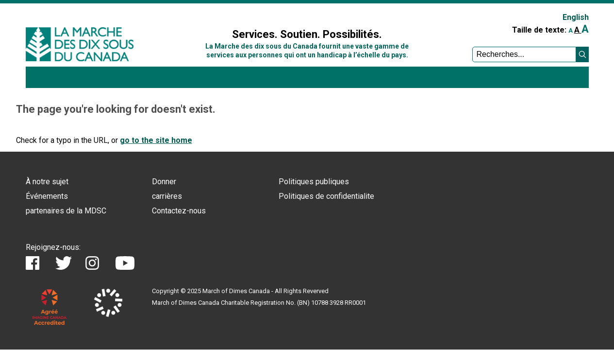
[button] (582, 54)
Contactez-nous (179, 210)
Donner (164, 181)
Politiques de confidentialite (326, 196)
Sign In (187, 13)
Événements (47, 196)
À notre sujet (47, 181)
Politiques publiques (314, 181)
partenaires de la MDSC (66, 210)
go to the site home (156, 140)
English (576, 17)
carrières (167, 196)
